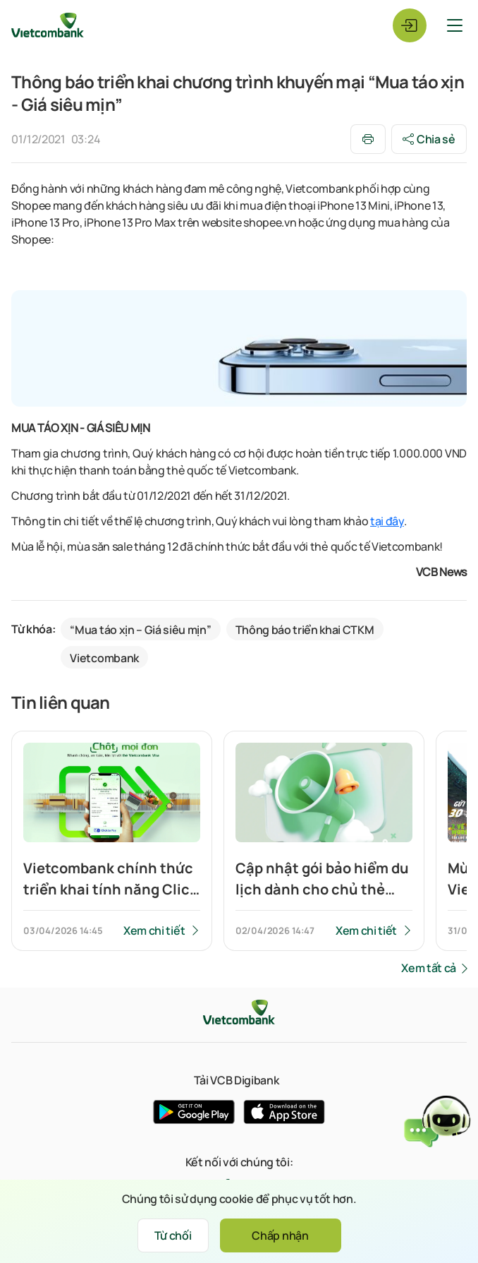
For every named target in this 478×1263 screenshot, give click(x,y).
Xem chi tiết (154, 930)
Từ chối (173, 1235)
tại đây (387, 521)
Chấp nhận (280, 1235)
